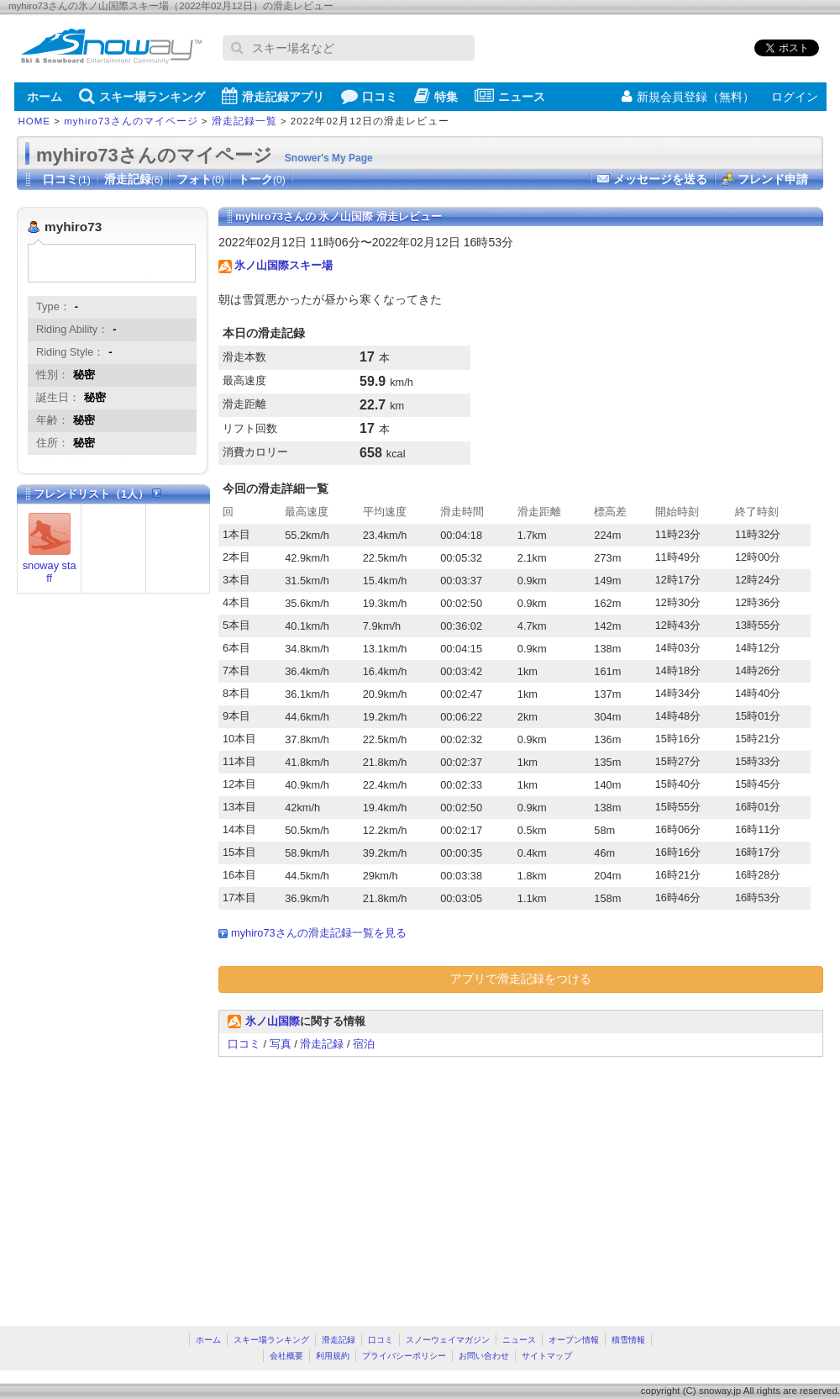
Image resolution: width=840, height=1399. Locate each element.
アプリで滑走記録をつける (520, 978)
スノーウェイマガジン (448, 1339)
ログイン (794, 96)
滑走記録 (134, 179)
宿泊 (364, 1043)
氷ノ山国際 (272, 1021)
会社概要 (286, 1355)
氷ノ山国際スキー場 (283, 265)
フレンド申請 (773, 179)
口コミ (369, 95)
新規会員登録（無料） (688, 96)
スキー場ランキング (142, 95)
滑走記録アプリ (273, 95)
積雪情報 (628, 1339)
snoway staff (49, 571)
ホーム (44, 96)
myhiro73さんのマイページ (130, 121)
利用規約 (332, 1355)
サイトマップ (547, 1355)
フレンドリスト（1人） (97, 494)
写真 (280, 1043)
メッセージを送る (660, 179)
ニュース (510, 95)
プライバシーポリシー (404, 1355)
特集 (436, 95)
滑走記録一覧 (244, 121)
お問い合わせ (484, 1355)
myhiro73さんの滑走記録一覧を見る (319, 933)
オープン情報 (574, 1339)
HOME (34, 121)
